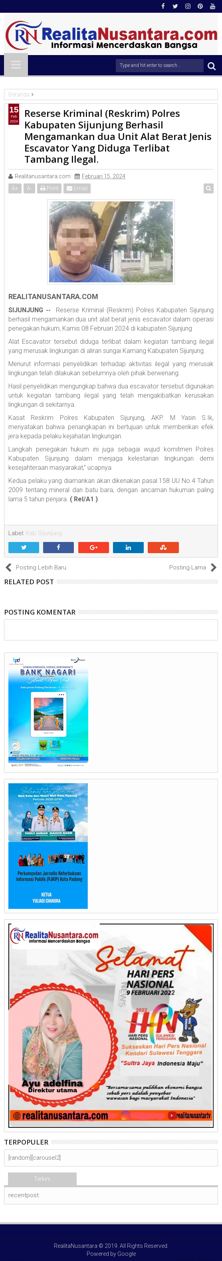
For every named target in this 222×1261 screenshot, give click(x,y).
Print (49, 188)
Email (77, 188)
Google (126, 1254)
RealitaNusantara (75, 1246)
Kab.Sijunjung (44, 533)
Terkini (42, 1179)
